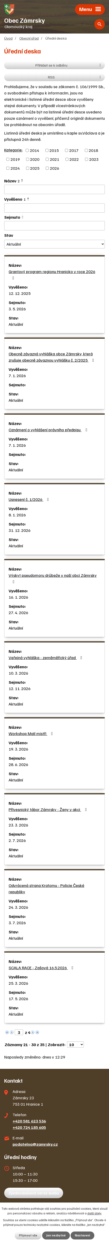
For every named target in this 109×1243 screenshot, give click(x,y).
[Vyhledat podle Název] (54, 189)
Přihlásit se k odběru (68, 65)
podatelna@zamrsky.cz (35, 1144)
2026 (54, 168)
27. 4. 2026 (18, 612)
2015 (54, 150)
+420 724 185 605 (29, 1127)
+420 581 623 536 (29, 1120)
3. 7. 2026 (17, 922)
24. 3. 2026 (18, 907)
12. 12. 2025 (20, 293)
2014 (34, 150)
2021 (54, 159)
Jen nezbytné (56, 1235)
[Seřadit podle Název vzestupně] (22, 180)
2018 (93, 150)
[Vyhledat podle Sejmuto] (54, 225)
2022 (74, 159)
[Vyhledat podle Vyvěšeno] (54, 208)
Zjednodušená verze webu (33, 1192)
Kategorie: (13, 149)
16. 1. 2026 (18, 597)
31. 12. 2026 (20, 530)
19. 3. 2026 (18, 748)
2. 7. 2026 (17, 840)
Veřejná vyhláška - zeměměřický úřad (46, 657)
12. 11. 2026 (20, 688)
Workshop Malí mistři (32, 733)
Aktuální (16, 324)
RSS (75, 77)
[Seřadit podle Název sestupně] (22, 182)
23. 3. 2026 (18, 824)
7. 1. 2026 (17, 375)
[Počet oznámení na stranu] (75, 1044)
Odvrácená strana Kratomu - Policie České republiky (46, 888)
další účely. (94, 1213)
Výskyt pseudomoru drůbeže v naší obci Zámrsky (53, 578)
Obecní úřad (29, 38)
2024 (15, 168)
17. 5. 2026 (18, 998)
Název (12, 180)
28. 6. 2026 (18, 764)
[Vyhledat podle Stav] (54, 244)
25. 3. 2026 (18, 983)
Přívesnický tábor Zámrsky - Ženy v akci (49, 809)
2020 (34, 159)
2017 (73, 150)
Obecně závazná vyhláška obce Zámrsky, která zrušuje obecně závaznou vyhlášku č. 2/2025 (52, 357)
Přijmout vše (28, 1235)
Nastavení (82, 1235)
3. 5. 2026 (17, 308)
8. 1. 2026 (17, 514)
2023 (94, 159)
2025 (34, 168)
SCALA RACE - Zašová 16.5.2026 (42, 967)
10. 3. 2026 (18, 673)
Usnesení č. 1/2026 (30, 499)
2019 (15, 159)
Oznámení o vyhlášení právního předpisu (49, 429)
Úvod (8, 38)
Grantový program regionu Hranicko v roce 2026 (52, 274)
